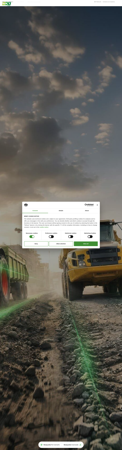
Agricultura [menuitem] (74, 6)
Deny (36, 243)
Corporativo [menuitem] (112, 6)
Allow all (85, 243)
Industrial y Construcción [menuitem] (89, 6)
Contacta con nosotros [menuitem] (109, 1)
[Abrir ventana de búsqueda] (119, 1)
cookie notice (44, 227)
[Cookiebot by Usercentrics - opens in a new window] (86, 205)
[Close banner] (97, 205)
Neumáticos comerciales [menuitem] (34, 1)
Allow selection (61, 243)
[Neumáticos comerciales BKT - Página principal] (6, 6)
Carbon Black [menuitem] (20, 1)
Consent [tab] (35, 210)
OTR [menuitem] (101, 6)
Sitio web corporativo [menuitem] (7, 1)
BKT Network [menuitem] (97, 1)
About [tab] (87, 210)
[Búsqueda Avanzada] (73, 445)
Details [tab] (61, 210)
